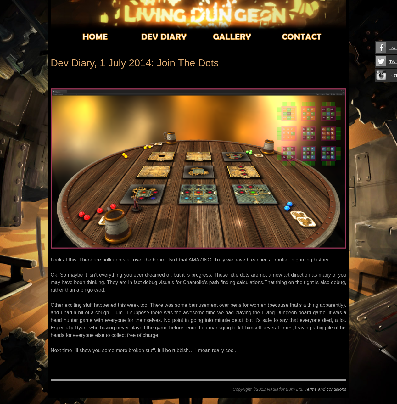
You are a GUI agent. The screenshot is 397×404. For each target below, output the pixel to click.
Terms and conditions (325, 389)
